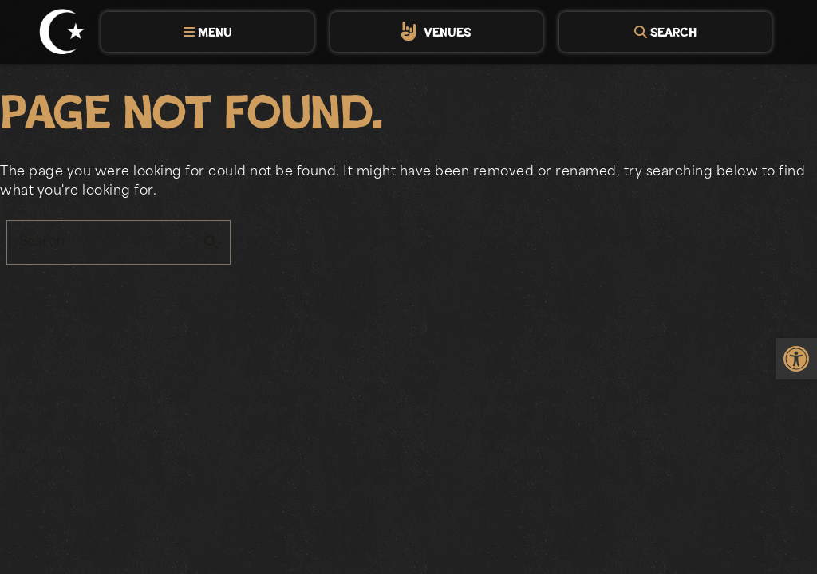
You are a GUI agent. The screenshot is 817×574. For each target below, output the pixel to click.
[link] (796, 358)
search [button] (211, 242)
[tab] (207, 32)
